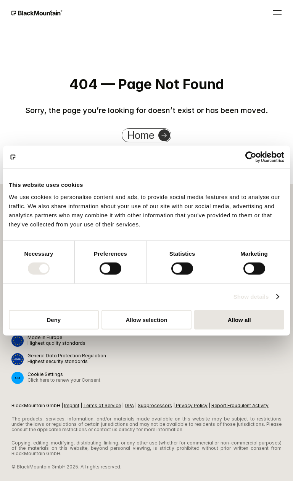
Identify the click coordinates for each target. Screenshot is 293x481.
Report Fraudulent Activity (240, 405)
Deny (54, 319)
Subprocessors (155, 405)
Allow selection (146, 319)
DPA (129, 405)
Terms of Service (102, 405)
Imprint (71, 405)
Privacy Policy (192, 405)
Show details (251, 296)
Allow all (239, 319)
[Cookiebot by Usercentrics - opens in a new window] (250, 157)
